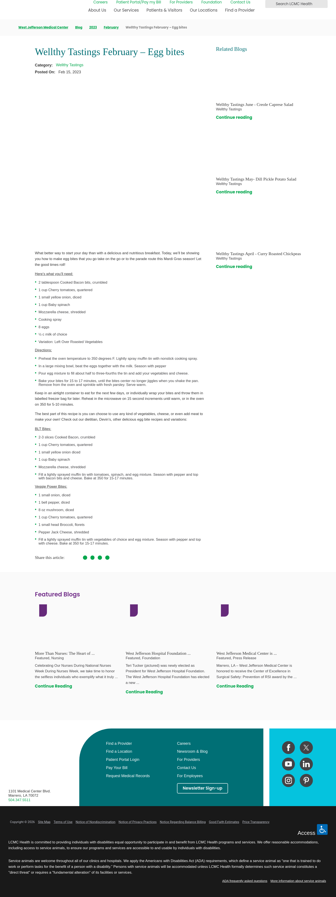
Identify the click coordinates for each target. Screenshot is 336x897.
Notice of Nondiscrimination (95, 822)
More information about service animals (298, 881)
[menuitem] (97, 12)
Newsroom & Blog (192, 751)
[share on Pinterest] (100, 557)
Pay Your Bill (117, 768)
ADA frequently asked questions (244, 881)
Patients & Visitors (164, 10)
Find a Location (119, 751)
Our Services (126, 10)
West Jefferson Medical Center (43, 27)
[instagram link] (288, 780)
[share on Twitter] (92, 557)
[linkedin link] (306, 764)
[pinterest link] (306, 780)
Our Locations (204, 10)
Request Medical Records (128, 776)
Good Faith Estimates (224, 822)
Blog (78, 27)
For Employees (190, 776)
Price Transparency (255, 822)
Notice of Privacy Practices (137, 822)
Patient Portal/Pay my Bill (138, 2)
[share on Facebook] (85, 557)
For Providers (181, 2)
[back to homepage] (9, 27)
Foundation (211, 2)
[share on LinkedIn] (107, 557)
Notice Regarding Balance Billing (183, 822)
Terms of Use (63, 822)
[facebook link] (288, 747)
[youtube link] (288, 764)
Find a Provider (240, 10)
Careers (100, 2)
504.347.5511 (19, 800)
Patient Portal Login (123, 759)
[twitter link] (306, 747)
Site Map (44, 822)
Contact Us (240, 2)
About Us (97, 10)
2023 (93, 27)
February (111, 27)
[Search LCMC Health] (269, 4)
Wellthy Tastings (69, 65)
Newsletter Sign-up (202, 788)
